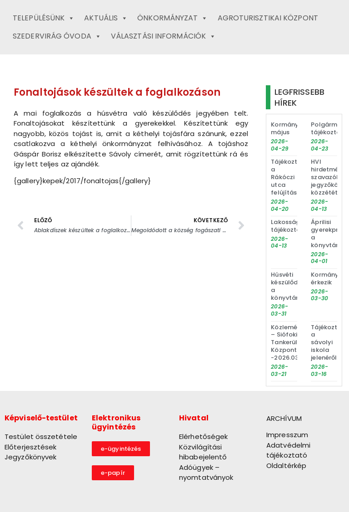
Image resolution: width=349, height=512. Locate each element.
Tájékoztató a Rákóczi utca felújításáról (290, 177)
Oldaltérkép (286, 465)
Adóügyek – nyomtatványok (206, 473)
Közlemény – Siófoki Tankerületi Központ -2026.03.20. (290, 342)
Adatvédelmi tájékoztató (288, 450)
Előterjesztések (31, 447)
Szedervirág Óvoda (57, 36)
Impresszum (287, 434)
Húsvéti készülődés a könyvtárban (290, 286)
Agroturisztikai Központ (268, 18)
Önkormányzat (172, 18)
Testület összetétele (41, 436)
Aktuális (106, 18)
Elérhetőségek (203, 436)
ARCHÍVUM (284, 418)
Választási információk (163, 36)
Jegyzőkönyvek (30, 457)
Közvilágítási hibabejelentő (203, 452)
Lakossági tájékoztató (289, 226)
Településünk (44, 18)
